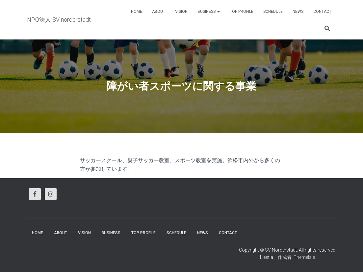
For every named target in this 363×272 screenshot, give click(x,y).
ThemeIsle (304, 257)
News (298, 11)
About (158, 11)
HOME (136, 11)
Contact (322, 11)
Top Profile (241, 11)
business (208, 11)
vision (181, 11)
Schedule (273, 11)
